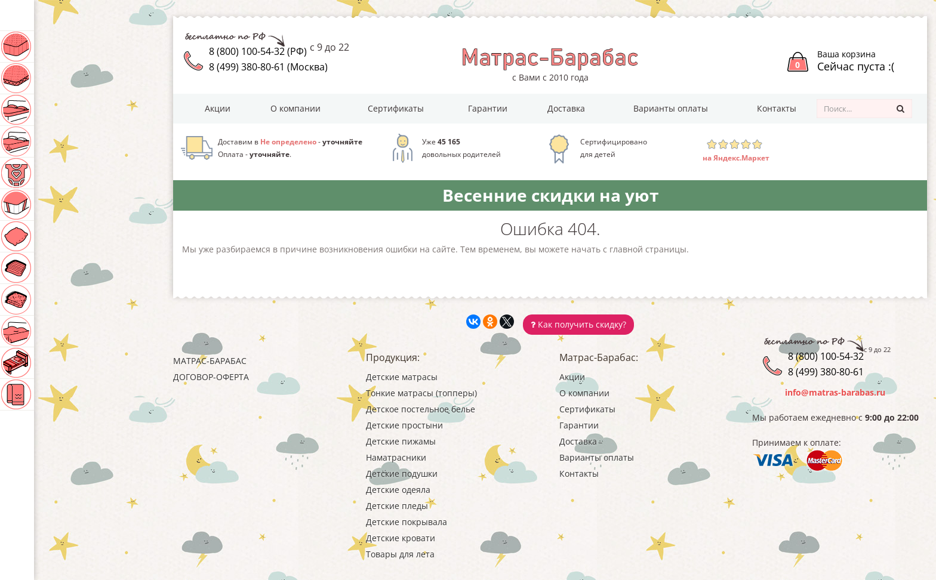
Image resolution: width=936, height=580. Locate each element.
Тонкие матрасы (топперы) (79, 78)
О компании (295, 108)
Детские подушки (62, 236)
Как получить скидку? (578, 324)
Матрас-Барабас (210, 360)
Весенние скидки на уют (550, 195)
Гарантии (487, 108)
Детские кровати (61, 363)
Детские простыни (63, 141)
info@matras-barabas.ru (835, 392)
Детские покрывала (65, 331)
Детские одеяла (57, 268)
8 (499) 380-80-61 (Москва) (268, 67)
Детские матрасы (62, 46)
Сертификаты (396, 108)
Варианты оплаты (670, 108)
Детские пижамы (60, 173)
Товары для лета (57, 394)
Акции (217, 108)
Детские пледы (54, 299)
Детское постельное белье (80, 110)
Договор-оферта (211, 376)
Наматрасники (55, 205)
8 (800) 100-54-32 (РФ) (258, 51)
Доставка (566, 108)
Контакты (776, 108)
